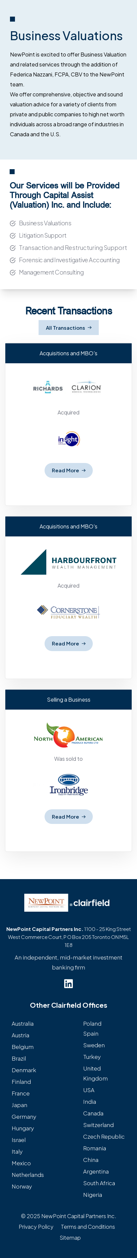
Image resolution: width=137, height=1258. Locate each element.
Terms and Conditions (88, 1226)
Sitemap (70, 1237)
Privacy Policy (36, 1226)
